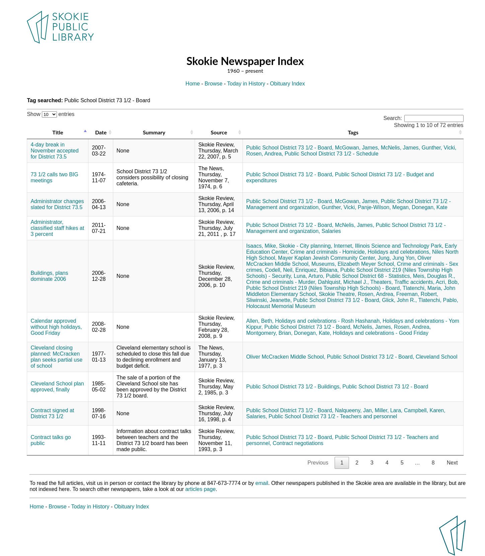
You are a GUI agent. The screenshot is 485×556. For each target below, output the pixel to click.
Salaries (331, 231)
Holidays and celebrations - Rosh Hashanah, (328, 321)
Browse (213, 83)
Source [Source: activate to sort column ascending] (219, 132)
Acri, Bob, (447, 282)
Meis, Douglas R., (434, 276)
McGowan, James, (357, 147)
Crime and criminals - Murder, (281, 282)
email (262, 483)
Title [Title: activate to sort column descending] (57, 132)
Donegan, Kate (429, 207)
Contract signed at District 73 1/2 (52, 413)
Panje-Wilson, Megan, (384, 207)
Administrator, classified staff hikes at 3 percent (57, 228)
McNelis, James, (400, 147)
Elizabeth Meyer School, (367, 264)
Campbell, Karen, (424, 410)
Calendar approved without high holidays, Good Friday (56, 327)
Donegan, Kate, (312, 333)
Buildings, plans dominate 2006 (49, 276)
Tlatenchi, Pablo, (438, 300)
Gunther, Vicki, (439, 147)
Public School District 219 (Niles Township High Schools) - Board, (323, 288)
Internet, (343, 246)
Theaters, (381, 282)
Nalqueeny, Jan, (354, 410)
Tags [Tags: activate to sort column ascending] (353, 132)
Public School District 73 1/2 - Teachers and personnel (333, 416)
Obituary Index (287, 83)
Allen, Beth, (260, 321)
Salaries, (256, 416)
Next (452, 463)
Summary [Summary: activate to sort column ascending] (154, 132)
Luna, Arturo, (309, 276)
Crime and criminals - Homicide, (328, 252)
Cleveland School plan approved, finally (57, 386)
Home (193, 83)
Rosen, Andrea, (264, 154)
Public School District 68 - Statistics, (368, 276)
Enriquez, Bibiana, (317, 270)
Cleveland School (437, 357)
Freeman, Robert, (417, 294)
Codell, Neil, (279, 270)
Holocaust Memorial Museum (281, 306)
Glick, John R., (399, 300)
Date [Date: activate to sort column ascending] (101, 132)
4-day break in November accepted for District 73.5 (54, 151)
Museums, (323, 264)
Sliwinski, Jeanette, (269, 300)
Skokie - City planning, (305, 246)
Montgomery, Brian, (269, 333)
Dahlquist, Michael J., (343, 282)
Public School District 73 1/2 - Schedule (331, 154)
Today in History (246, 83)
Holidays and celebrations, (399, 252)
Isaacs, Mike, (261, 246)
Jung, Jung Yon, (397, 258)
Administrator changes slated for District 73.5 (57, 204)
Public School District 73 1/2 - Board (385, 386)
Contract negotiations (298, 443)
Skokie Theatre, (337, 294)
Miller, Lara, (389, 410)
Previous (317, 463)
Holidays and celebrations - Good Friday (380, 333)
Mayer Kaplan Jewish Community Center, (327, 258)
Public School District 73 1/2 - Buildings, (293, 386)
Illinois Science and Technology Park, (399, 246)
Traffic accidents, (414, 282)
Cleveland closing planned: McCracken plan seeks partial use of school (56, 357)
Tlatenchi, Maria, (422, 288)
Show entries (50, 114)
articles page (200, 489)
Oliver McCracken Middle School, (286, 357)
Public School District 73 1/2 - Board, (290, 147)
